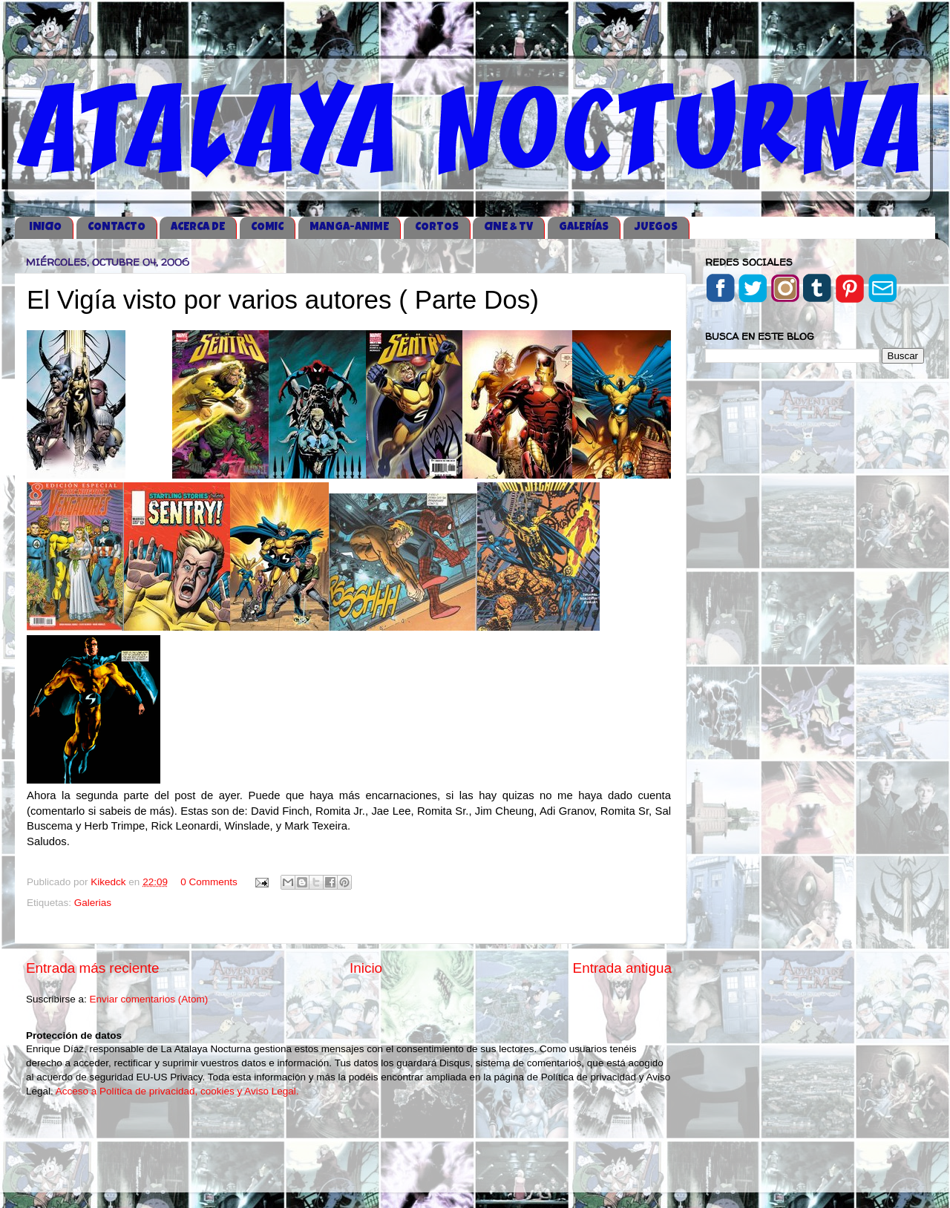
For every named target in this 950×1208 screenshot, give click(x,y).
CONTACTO (116, 227)
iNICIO (45, 227)
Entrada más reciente (93, 968)
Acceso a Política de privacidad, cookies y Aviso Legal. (177, 1091)
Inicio (366, 968)
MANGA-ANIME (349, 227)
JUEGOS (656, 227)
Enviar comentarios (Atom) (149, 999)
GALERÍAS (584, 227)
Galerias (92, 902)
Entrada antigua (622, 968)
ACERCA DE (198, 227)
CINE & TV (508, 227)
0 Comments (209, 881)
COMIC (267, 227)
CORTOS (437, 227)
